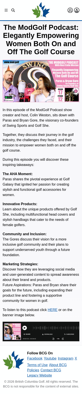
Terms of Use (37, 365)
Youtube (50, 358)
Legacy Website (39, 375)
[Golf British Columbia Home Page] (41, 10)
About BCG (58, 365)
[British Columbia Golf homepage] (13, 364)
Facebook (34, 358)
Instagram (65, 358)
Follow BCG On (40, 353)
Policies (33, 370)
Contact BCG (50, 370)
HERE (52, 310)
